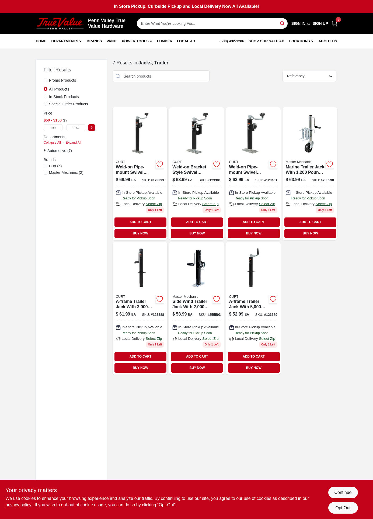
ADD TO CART (141, 222)
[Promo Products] (45, 80)
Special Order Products (68, 104)
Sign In (298, 23)
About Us (328, 41)
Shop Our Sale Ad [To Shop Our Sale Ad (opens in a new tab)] (267, 41)
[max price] (76, 127)
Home (41, 41)
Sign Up (320, 23)
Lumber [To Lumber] (164, 41)
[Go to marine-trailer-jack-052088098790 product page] (310, 173)
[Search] (283, 23)
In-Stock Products (64, 96)
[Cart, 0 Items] (334, 23)
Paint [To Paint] (112, 41)
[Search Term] (212, 23)
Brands (94, 41)
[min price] (53, 127)
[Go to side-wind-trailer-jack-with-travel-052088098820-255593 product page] (196, 308)
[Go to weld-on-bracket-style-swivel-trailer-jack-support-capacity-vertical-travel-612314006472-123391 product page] (196, 173)
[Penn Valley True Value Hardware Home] (60, 23)
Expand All (73, 142)
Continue (342, 492)
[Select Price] (91, 127)
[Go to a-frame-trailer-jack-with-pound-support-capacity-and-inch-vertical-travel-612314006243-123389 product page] (253, 308)
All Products (59, 89)
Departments (64, 41)
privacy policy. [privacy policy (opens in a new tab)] (19, 505)
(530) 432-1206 (231, 41)
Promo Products (62, 80)
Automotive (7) (59, 150)
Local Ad (186, 41)
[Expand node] (45, 150)
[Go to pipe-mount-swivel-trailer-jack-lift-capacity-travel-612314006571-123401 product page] (253, 173)
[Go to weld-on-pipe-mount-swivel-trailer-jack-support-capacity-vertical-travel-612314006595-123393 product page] (140, 173)
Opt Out (342, 508)
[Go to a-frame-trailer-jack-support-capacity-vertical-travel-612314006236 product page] (140, 308)
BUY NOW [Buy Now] (140, 233)
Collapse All (52, 142)
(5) (55, 166)
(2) (66, 172)
